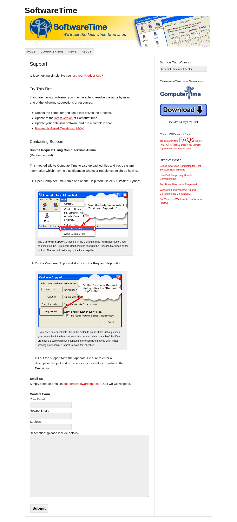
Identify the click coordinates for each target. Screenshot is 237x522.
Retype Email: (39, 410)
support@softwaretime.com (82, 383)
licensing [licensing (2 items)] (166, 144)
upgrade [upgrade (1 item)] (164, 148)
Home (31, 51)
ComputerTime (52, 51)
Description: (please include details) (54, 433)
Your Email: (38, 399)
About (86, 51)
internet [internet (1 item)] (198, 141)
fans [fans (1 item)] (176, 141)
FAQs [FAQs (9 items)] (186, 139)
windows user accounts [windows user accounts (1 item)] (180, 148)
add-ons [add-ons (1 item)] (164, 141)
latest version (63, 118)
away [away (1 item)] (170, 141)
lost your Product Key (86, 75)
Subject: (35, 421)
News (72, 51)
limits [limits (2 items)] (176, 144)
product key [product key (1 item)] (186, 145)
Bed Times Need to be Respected (178, 184)
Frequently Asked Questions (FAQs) (59, 128)
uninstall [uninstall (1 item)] (197, 145)
